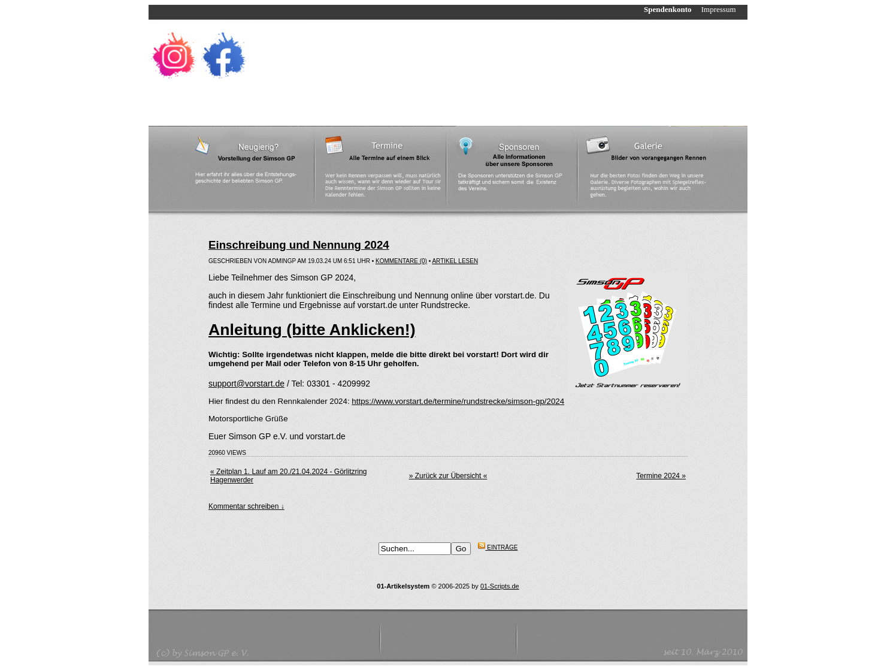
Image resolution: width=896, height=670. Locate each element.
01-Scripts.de (499, 586)
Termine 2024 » (661, 476)
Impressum (724, 9)
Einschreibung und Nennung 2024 (298, 245)
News (230, 107)
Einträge (497, 547)
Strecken (319, 107)
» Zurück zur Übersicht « (448, 476)
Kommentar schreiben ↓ (246, 506)
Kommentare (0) (401, 261)
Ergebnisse (366, 107)
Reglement (271, 107)
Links (408, 107)
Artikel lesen (455, 261)
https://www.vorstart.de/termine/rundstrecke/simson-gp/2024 (458, 401)
